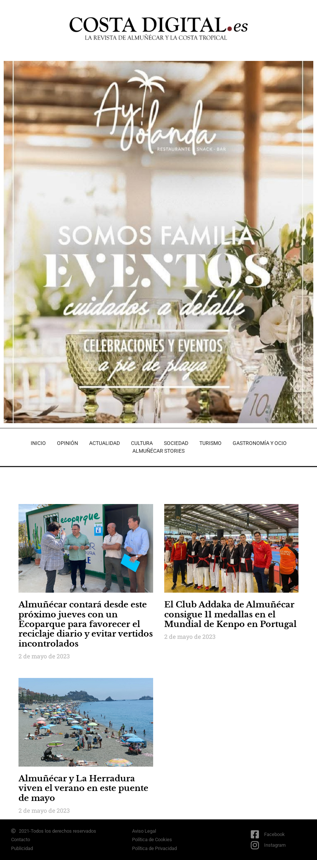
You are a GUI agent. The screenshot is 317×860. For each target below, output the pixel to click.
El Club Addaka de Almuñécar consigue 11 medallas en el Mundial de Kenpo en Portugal (230, 614)
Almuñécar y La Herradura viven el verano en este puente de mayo (83, 788)
